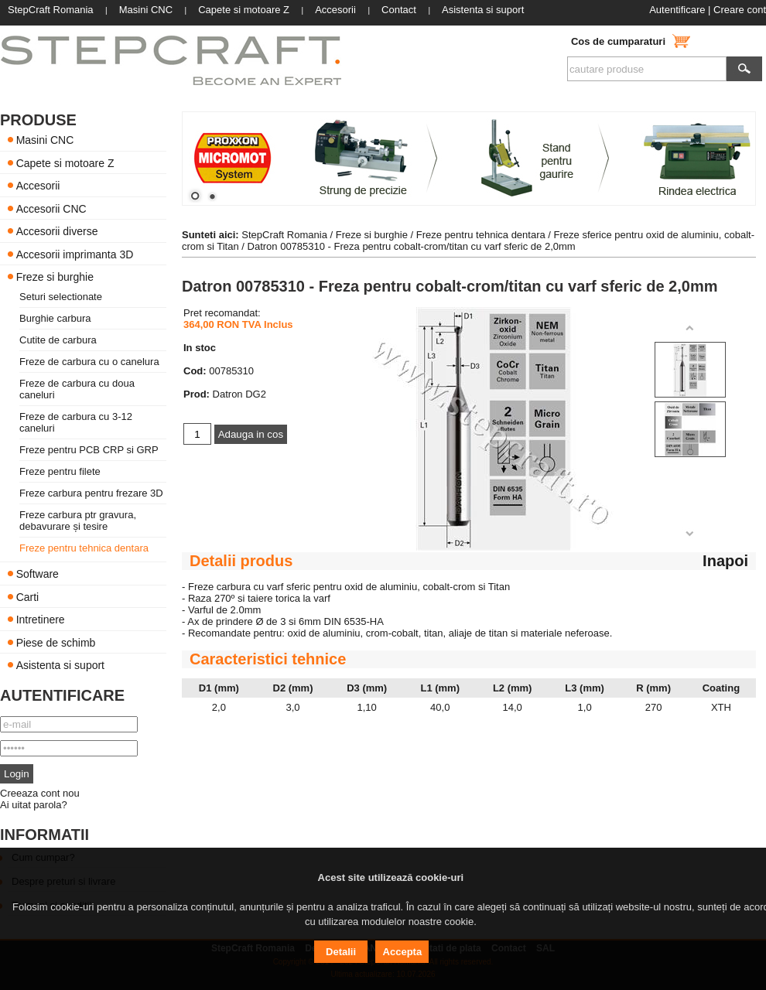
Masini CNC (45, 140)
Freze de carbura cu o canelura (89, 361)
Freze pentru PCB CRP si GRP (89, 450)
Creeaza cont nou (40, 793)
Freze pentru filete (60, 471)
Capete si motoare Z (65, 162)
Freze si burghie (55, 277)
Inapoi (725, 560)
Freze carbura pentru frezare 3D (91, 493)
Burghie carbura (55, 318)
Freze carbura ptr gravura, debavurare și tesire (77, 520)
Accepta (402, 952)
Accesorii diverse (57, 231)
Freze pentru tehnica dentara (84, 548)
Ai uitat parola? (33, 805)
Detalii (341, 952)
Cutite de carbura (58, 340)
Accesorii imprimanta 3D (75, 254)
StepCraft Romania (284, 235)
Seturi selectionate (60, 296)
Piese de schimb (56, 642)
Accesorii (38, 185)
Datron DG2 (239, 394)
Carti (27, 596)
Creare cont (739, 9)
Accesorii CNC (51, 208)
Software (37, 574)
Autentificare (677, 9)
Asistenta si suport (60, 665)
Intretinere (40, 619)
